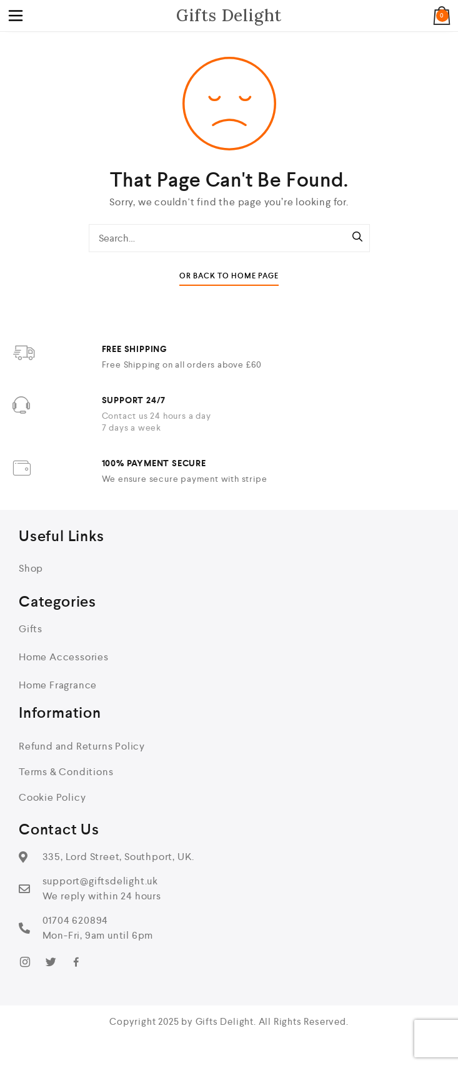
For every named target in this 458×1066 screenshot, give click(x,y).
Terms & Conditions (66, 771)
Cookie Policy (52, 797)
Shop (31, 568)
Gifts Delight (229, 15)
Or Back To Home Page (229, 276)
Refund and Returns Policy (82, 746)
